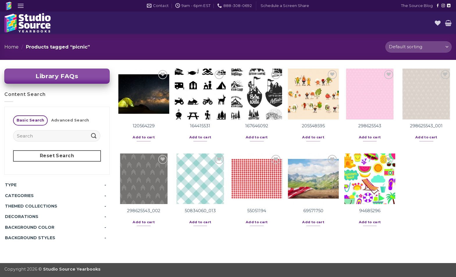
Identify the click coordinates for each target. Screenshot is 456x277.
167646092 (256, 125)
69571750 (313, 210)
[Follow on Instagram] (443, 6)
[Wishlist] (438, 23)
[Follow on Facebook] (437, 6)
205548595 (313, 125)
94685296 (369, 210)
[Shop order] (418, 47)
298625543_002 (143, 210)
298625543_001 (426, 125)
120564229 (144, 125)
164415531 (200, 125)
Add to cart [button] (144, 137)
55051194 (256, 210)
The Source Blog (417, 5)
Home (11, 47)
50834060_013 (200, 210)
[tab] (30, 120)
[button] (20, 5)
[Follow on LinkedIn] (448, 6)
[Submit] (94, 136)
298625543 (369, 125)
